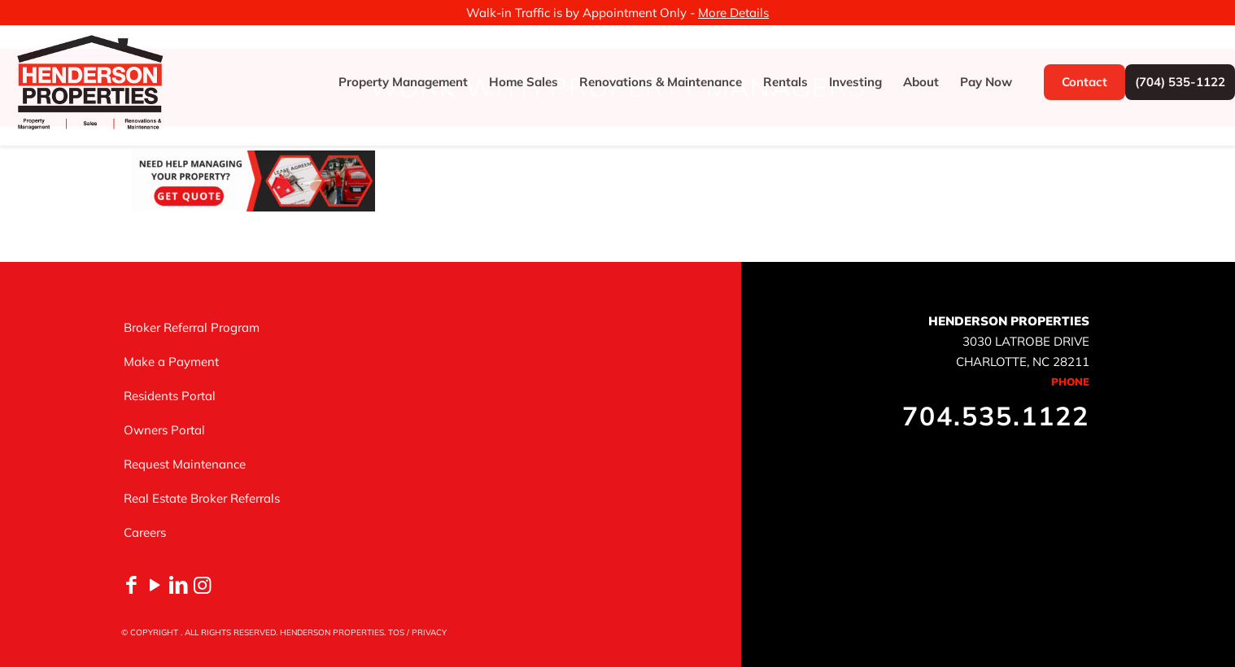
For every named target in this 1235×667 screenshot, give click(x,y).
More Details (733, 12)
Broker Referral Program (192, 327)
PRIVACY (429, 632)
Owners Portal (164, 430)
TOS (396, 632)
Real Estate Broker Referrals (202, 498)
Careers (145, 532)
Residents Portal (170, 395)
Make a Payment (171, 361)
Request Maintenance (185, 464)
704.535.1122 (995, 415)
